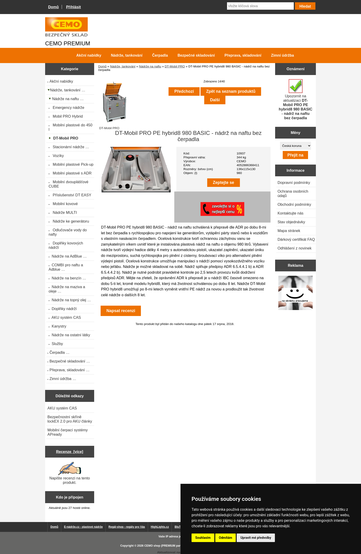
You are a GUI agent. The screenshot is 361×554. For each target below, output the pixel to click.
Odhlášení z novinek (294, 248)
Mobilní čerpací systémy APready (67, 432)
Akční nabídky (88, 55)
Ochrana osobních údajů (292, 193)
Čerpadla (160, 55)
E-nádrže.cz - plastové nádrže (83, 526)
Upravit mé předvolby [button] (255, 537)
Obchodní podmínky (294, 204)
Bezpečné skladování (196, 55)
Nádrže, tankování (122, 66)
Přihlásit (73, 7)
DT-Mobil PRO (175, 66)
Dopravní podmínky (293, 182)
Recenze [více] (69, 452)
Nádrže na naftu (150, 66)
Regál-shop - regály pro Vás (126, 526)
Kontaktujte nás (290, 213)
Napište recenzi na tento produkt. (69, 473)
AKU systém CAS (62, 408)
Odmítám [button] (225, 537)
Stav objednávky (291, 222)
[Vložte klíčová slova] (260, 6)
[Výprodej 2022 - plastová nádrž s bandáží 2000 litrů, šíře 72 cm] (295, 293)
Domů (53, 7)
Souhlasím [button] (203, 537)
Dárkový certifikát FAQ (296, 239)
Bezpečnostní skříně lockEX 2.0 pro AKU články (69, 419)
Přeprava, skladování (242, 55)
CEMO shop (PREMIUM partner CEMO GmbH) (174, 545)
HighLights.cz (160, 526)
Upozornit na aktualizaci (295, 99)
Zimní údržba (282, 55)
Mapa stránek (288, 231)
